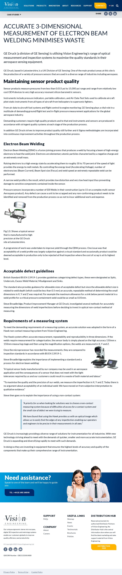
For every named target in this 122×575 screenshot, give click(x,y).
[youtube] (20, 549)
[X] (109, 13)
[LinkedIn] (114, 13)
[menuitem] (111, 5)
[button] (117, 5)
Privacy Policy (9, 572)
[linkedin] (15, 549)
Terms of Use (23, 572)
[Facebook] (105, 13)
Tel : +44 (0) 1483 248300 (19, 492)
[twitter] (10, 549)
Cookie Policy (37, 572)
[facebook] (5, 549)
